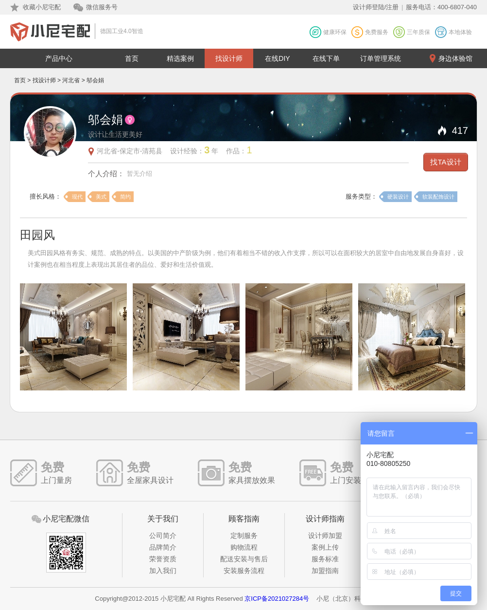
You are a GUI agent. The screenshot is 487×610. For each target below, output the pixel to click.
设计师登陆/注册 (376, 7)
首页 (132, 58)
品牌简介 (162, 547)
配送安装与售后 (244, 559)
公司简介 (162, 535)
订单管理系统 (380, 58)
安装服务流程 (244, 570)
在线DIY (277, 58)
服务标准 (325, 559)
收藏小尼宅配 (42, 7)
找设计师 (229, 58)
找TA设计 (445, 162)
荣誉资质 (162, 559)
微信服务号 (102, 7)
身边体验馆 (455, 58)
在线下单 (326, 58)
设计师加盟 (325, 535)
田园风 (37, 234)
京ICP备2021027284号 (276, 598)
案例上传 (325, 547)
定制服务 (244, 535)
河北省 (71, 80)
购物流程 (244, 547)
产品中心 (58, 58)
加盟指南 (325, 570)
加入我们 (162, 570)
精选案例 (180, 58)
